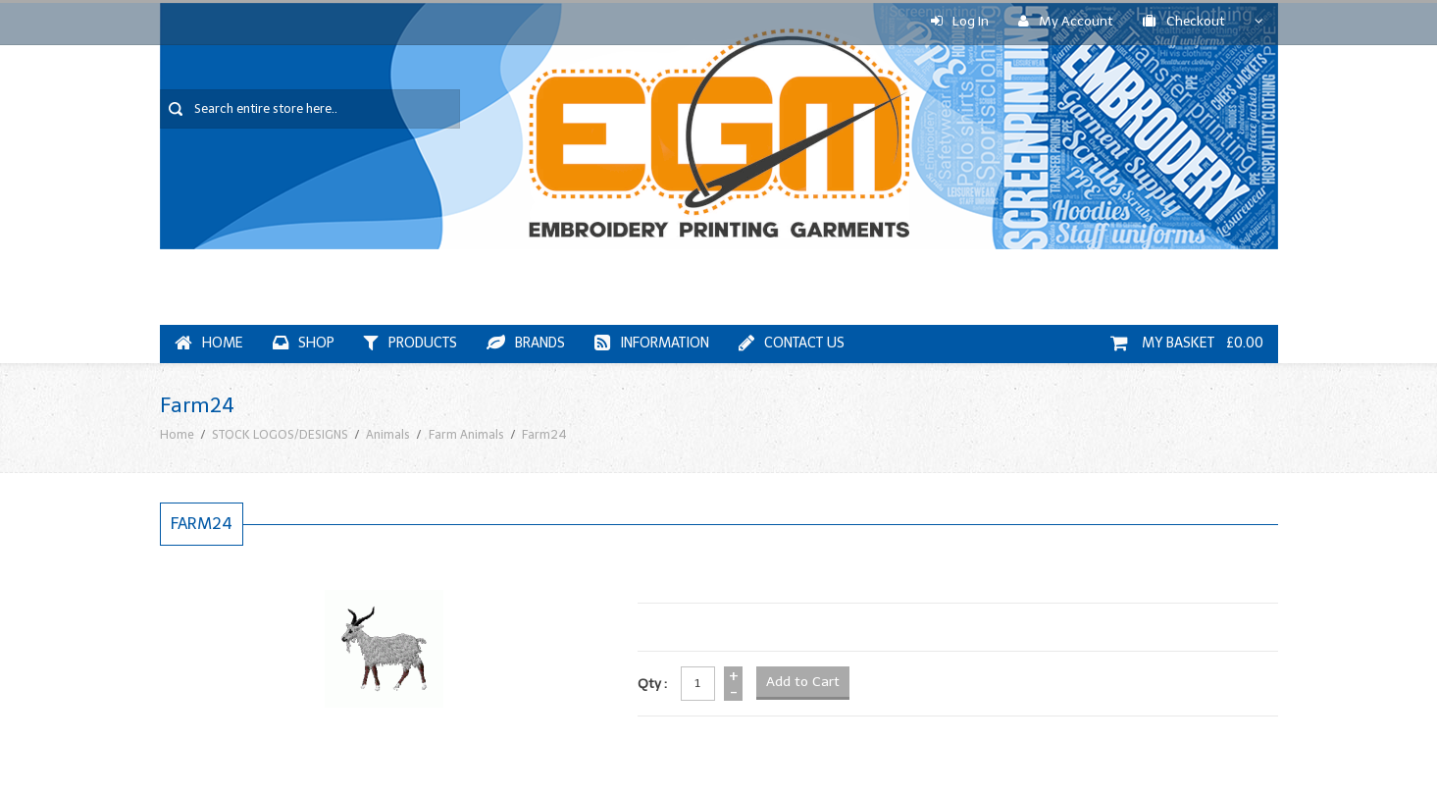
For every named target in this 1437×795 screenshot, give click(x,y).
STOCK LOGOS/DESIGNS (280, 434)
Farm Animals (466, 434)
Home (209, 343)
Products (410, 343)
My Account (1065, 21)
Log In (960, 21)
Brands (526, 343)
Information (651, 343)
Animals (388, 434)
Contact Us (792, 343)
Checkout (1184, 21)
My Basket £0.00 (1186, 343)
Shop (303, 343)
